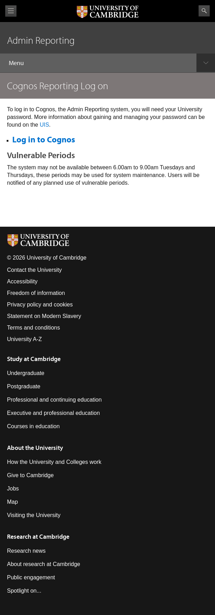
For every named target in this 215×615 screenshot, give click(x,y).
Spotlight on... (24, 591)
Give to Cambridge (30, 475)
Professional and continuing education (54, 400)
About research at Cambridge (43, 564)
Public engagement (31, 577)
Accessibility (22, 281)
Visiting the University (34, 515)
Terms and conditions (33, 328)
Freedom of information (36, 293)
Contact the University (34, 270)
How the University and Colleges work (54, 462)
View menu (10, 11)
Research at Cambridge (38, 536)
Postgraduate (23, 386)
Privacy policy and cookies (40, 305)
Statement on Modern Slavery (44, 316)
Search (204, 10)
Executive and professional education (53, 413)
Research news (26, 551)
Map (12, 502)
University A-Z (24, 339)
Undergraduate (25, 373)
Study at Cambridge (34, 359)
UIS (44, 125)
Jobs (13, 489)
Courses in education (33, 426)
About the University (35, 448)
